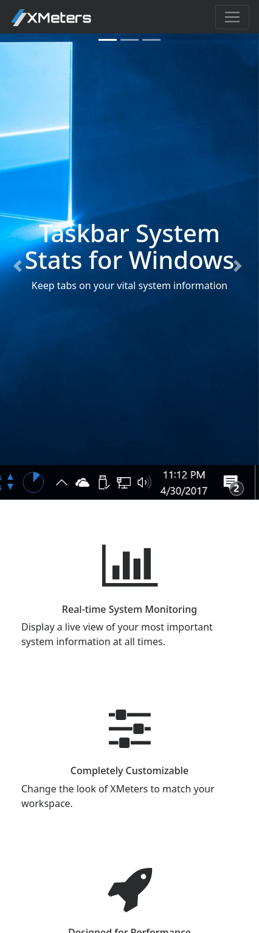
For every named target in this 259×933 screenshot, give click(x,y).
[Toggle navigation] (232, 17)
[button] (19, 266)
